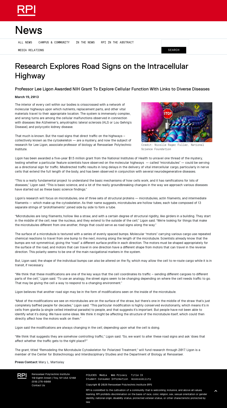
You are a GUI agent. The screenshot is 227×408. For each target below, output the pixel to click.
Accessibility (141, 379)
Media (103, 375)
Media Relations (31, 50)
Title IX (137, 375)
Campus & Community (54, 42)
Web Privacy (119, 375)
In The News (85, 42)
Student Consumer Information (107, 379)
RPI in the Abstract (117, 42)
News (28, 30)
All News (25, 42)
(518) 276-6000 (41, 381)
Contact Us (38, 385)
